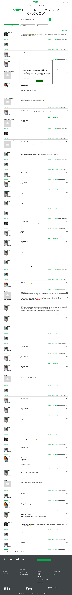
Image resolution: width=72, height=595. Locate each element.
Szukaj (55, 568)
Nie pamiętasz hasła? (24, 574)
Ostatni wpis (65, 30)
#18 (67, 211)
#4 (67, 62)
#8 (67, 110)
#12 (67, 153)
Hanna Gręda (7, 83)
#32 (67, 356)
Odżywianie (39, 576)
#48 (67, 523)
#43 (67, 471)
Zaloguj (49, 39)
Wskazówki (39, 577)
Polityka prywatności (39, 593)
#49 (67, 532)
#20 (67, 231)
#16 (67, 192)
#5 (67, 72)
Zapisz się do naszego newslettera (44, 559)
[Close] (51, 61)
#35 (67, 388)
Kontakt (26, 593)
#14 (67, 172)
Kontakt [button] (38, 5)
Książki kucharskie (40, 574)
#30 (67, 336)
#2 (67, 42)
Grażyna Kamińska (8, 32)
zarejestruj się (55, 39)
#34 (67, 376)
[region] (36, 71)
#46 (67, 503)
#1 (67, 33)
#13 (67, 162)
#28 (67, 317)
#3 (67, 52)
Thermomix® (39, 571)
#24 (67, 272)
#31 (67, 346)
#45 (67, 493)
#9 (67, 120)
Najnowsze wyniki (28, 25)
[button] (63, 2)
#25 (67, 282)
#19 (67, 221)
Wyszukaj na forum (57, 571)
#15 (67, 182)
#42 (67, 457)
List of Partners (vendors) (26, 78)
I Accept (39, 81)
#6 (67, 84)
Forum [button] (34, 5)
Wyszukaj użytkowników (58, 573)
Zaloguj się (22, 571)
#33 (67, 366)
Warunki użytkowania (32, 593)
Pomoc (52, 593)
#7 (67, 99)
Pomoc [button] (42, 5)
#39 (67, 428)
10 (42, 25)
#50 (67, 542)
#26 (67, 292)
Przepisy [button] (29, 5)
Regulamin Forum (40, 582)
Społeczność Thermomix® (41, 569)
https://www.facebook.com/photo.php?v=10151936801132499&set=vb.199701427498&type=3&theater (40, 266)
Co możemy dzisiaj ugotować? (42, 579)
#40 (67, 437)
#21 (67, 241)
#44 (67, 481)
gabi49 (6, 291)
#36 (67, 398)
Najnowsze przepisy (6, 573)
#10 (67, 131)
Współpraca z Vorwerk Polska (42, 581)
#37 (67, 408)
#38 (67, 418)
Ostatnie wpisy (22, 575)
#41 (67, 447)
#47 (67, 513)
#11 (67, 141)
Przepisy (5, 568)
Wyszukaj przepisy (6, 569)
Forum (38, 568)
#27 (67, 306)
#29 (67, 327)
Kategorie (5, 571)
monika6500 (7, 42)
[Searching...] (36, 19)
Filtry (11, 25)
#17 (67, 202)
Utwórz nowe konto (23, 572)
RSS (54, 574)
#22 (67, 251)
